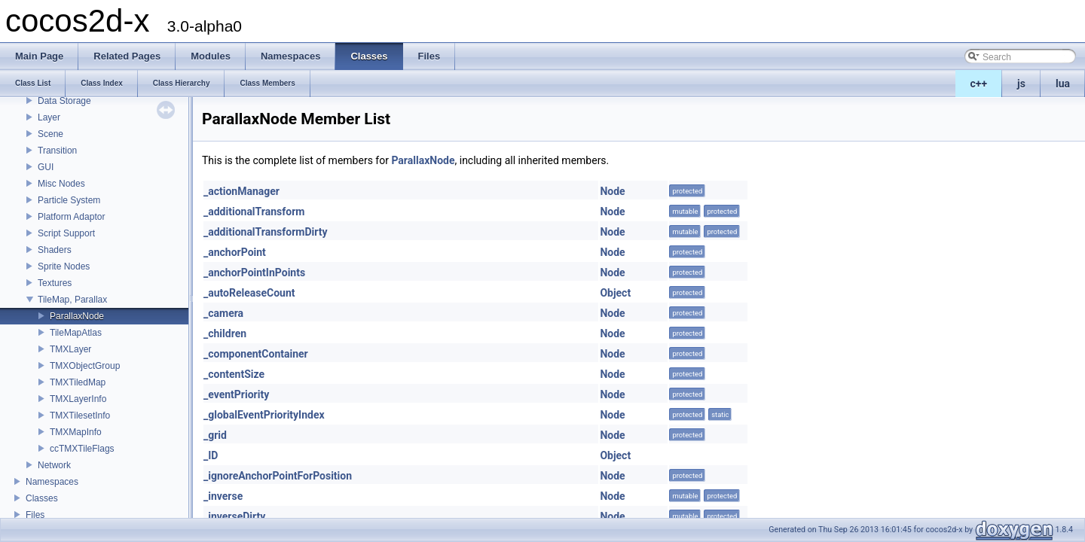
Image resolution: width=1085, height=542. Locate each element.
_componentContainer (255, 354)
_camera (223, 313)
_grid (215, 435)
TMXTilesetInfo (80, 415)
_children (224, 333)
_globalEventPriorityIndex (264, 415)
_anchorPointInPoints (254, 272)
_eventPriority (236, 394)
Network (54, 465)
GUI (45, 167)
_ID (210, 455)
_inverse (223, 496)
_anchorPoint (234, 252)
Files (35, 515)
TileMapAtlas (76, 332)
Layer (49, 117)
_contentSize (233, 374)
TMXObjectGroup (85, 366)
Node (612, 191)
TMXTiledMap (77, 382)
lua (1063, 84)
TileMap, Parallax (72, 299)
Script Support (66, 233)
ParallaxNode (77, 316)
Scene (50, 134)
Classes (42, 498)
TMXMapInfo (76, 432)
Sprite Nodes (64, 266)
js (1021, 84)
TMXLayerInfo (78, 399)
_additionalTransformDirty (265, 232)
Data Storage (64, 101)
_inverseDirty (234, 516)
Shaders (55, 250)
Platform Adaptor (71, 217)
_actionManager (241, 191)
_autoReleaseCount (249, 293)
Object (615, 293)
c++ (979, 84)
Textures (55, 283)
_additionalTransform (253, 212)
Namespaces (52, 482)
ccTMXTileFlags (82, 448)
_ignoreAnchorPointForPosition (277, 476)
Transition (57, 150)
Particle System (69, 200)
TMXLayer (70, 349)
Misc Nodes (61, 183)
